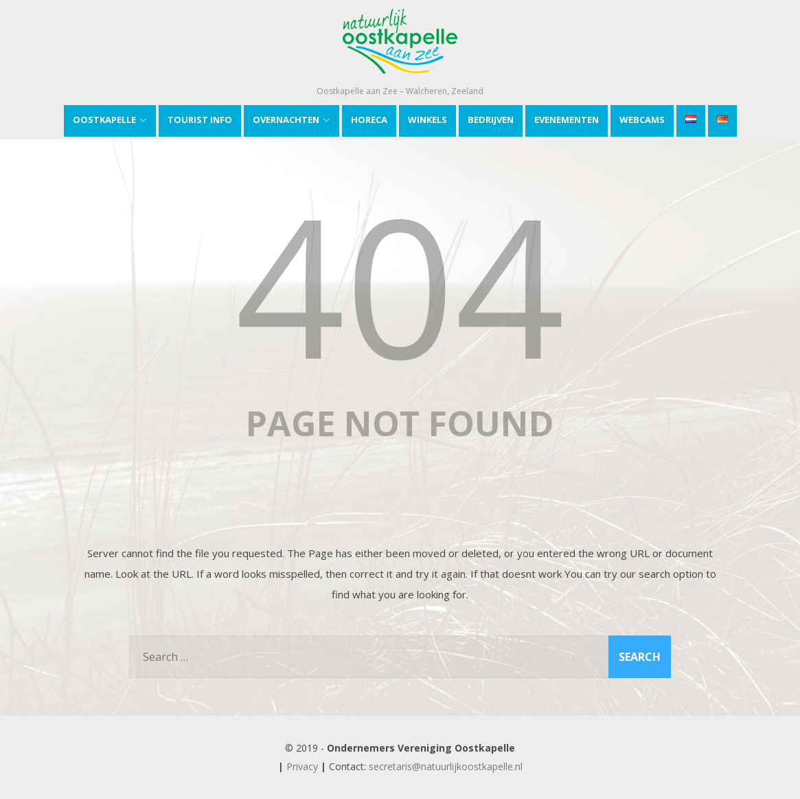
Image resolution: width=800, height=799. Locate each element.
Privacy (302, 766)
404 (400, 284)
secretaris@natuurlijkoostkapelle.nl (446, 766)
